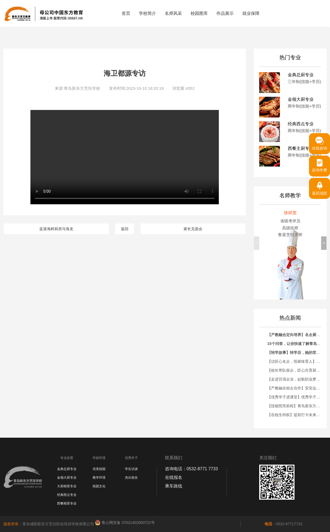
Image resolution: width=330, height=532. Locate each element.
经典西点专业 (66, 495)
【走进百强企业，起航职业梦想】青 (297, 379)
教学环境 (99, 477)
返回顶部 (319, 186)
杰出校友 (131, 477)
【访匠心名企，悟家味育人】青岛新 (297, 361)
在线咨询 (319, 141)
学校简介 (147, 13)
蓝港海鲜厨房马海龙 (56, 229)
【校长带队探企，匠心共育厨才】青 (297, 370)
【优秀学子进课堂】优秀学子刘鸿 (295, 397)
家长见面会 (193, 229)
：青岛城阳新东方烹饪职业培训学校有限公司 (49, 524)
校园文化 (99, 486)
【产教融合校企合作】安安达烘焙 (295, 388)
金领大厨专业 (66, 477)
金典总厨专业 (66, 469)
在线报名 (173, 477)
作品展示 (225, 13)
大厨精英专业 (66, 486)
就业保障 (250, 13)
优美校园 (99, 469)
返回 (124, 229)
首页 (126, 13)
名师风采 (173, 13)
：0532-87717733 (283, 524)
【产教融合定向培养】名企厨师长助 (297, 335)
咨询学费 (319, 164)
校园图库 (199, 13)
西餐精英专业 (66, 503)
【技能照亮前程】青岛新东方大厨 (295, 406)
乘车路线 (173, 486)
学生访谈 (131, 469)
